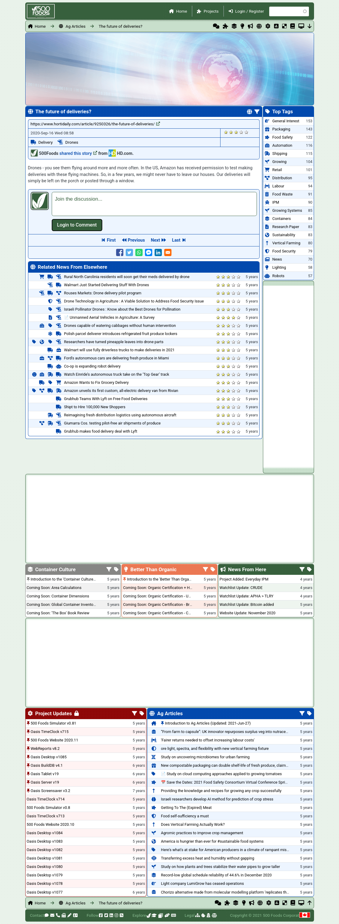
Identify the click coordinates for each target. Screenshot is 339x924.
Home (181, 11)
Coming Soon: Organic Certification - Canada (161, 613)
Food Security (283, 251)
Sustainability (283, 235)
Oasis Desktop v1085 (49, 757)
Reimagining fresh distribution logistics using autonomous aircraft (120, 415)
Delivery (46, 142)
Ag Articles (75, 26)
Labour (278, 186)
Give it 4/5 (241, 132)
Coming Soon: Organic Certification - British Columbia (168, 604)
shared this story (78, 153)
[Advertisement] (288, 376)
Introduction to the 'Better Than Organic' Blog (165, 579)
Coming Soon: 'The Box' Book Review (58, 613)
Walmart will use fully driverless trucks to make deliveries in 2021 (119, 350)
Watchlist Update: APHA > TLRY (246, 596)
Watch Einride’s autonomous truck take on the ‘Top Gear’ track (116, 374)
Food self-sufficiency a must (185, 816)
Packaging (281, 129)
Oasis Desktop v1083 (45, 841)
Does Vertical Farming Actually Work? (193, 824)
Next (155, 240)
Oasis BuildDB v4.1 (47, 765)
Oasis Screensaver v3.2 (50, 790)
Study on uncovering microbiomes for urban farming (205, 757)
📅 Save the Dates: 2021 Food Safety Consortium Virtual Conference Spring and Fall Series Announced (248, 782)
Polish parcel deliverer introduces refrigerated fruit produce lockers (120, 333)
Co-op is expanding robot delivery (92, 366)
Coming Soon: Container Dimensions (58, 596)
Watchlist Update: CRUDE (241, 587)
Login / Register (249, 11)
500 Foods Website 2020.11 (54, 740)
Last (176, 240)
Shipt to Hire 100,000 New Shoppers (94, 407)
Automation (282, 145)
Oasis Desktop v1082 (45, 849)
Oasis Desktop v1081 (45, 858)
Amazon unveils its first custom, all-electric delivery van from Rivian (121, 390)
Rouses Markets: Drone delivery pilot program (102, 293)
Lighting (279, 267)
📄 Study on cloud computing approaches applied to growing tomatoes (221, 774)
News (277, 259)
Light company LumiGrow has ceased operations (202, 883)
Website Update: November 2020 (248, 613)
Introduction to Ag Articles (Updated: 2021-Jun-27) (208, 723)
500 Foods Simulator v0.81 (53, 723)
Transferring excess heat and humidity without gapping (207, 858)
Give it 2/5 (231, 132)
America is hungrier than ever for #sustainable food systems (212, 841)
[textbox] (154, 204)
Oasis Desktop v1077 (45, 892)
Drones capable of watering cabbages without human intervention (120, 325)
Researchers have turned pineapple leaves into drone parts (114, 342)
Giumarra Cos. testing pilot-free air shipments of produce (112, 423)
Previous (136, 240)
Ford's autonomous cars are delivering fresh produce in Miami (116, 358)
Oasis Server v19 (45, 782)
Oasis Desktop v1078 (45, 883)
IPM (275, 202)
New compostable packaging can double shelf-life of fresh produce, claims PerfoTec (232, 765)
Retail (277, 170)
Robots (278, 276)
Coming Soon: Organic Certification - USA (158, 596)
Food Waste (282, 194)
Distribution (282, 178)
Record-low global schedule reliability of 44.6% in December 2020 (216, 875)
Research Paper (285, 226)
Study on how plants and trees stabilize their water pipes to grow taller (220, 866)
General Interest (285, 121)
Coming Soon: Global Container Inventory (62, 604)
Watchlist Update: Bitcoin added (247, 604)
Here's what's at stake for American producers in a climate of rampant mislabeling (230, 849)
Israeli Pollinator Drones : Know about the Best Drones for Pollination (122, 309)
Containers (281, 218)
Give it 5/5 (246, 132)
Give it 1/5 (226, 132)
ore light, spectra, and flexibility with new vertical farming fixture (215, 748)
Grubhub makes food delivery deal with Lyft (100, 431)
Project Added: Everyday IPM (244, 579)
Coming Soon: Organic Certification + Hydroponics (165, 587)
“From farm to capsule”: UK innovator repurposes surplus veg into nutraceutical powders (236, 731)
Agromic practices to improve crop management (202, 833)
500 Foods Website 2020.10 (50, 824)
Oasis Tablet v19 (45, 774)
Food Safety (282, 137)
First (111, 240)
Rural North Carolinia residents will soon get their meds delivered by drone (127, 276)
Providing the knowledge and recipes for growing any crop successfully (221, 790)
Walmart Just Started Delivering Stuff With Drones (106, 285)
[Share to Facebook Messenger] (148, 252)
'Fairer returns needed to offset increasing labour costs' (207, 740)
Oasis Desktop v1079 (45, 875)
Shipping (279, 153)
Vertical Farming (286, 243)
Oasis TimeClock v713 (46, 816)
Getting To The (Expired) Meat (186, 807)
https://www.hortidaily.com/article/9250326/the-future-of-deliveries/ (95, 123)
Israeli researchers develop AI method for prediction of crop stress (217, 799)
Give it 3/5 (236, 132)
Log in (77, 225)
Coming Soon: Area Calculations (54, 587)
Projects (211, 11)
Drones (71, 142)
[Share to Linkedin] (158, 252)
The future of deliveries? (120, 26)
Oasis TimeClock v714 (46, 799)
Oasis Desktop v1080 (45, 866)
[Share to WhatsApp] (139, 252)
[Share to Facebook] (119, 252)
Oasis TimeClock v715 (50, 731)
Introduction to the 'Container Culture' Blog (67, 579)
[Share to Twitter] (129, 252)
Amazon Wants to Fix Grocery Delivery (96, 382)
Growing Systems (287, 210)
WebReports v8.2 (45, 748)
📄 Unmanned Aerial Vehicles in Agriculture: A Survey (109, 317)
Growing (279, 161)
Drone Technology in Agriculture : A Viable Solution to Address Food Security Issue (134, 301)
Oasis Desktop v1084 (45, 833)
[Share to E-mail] (167, 252)
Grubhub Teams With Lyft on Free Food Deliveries (106, 398)
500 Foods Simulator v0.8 (48, 807)
